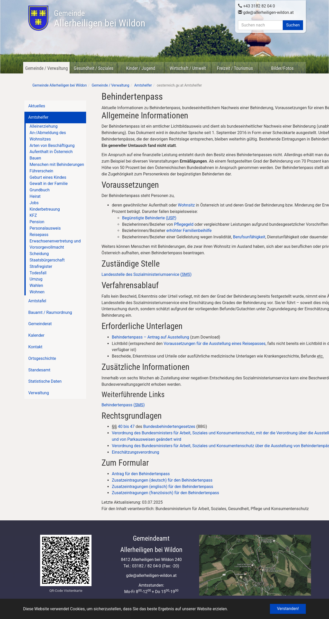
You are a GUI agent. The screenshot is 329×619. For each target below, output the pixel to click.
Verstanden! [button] (288, 608)
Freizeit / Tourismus (235, 68)
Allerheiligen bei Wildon (99, 19)
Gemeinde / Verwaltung (46, 68)
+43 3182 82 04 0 (256, 5)
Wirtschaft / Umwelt (188, 68)
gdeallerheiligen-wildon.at (266, 12)
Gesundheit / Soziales (93, 68)
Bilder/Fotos (282, 68)
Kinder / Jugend (140, 68)
